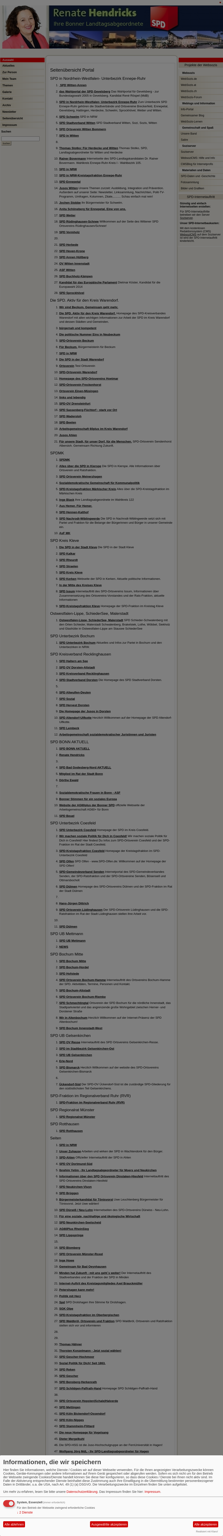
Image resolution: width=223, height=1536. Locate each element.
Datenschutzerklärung (82, 1491)
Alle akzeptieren (205, 1524)
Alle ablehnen (14, 1524)
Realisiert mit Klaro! (207, 1531)
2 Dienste (25, 1512)
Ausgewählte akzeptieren (109, 1524)
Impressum (152, 1491)
